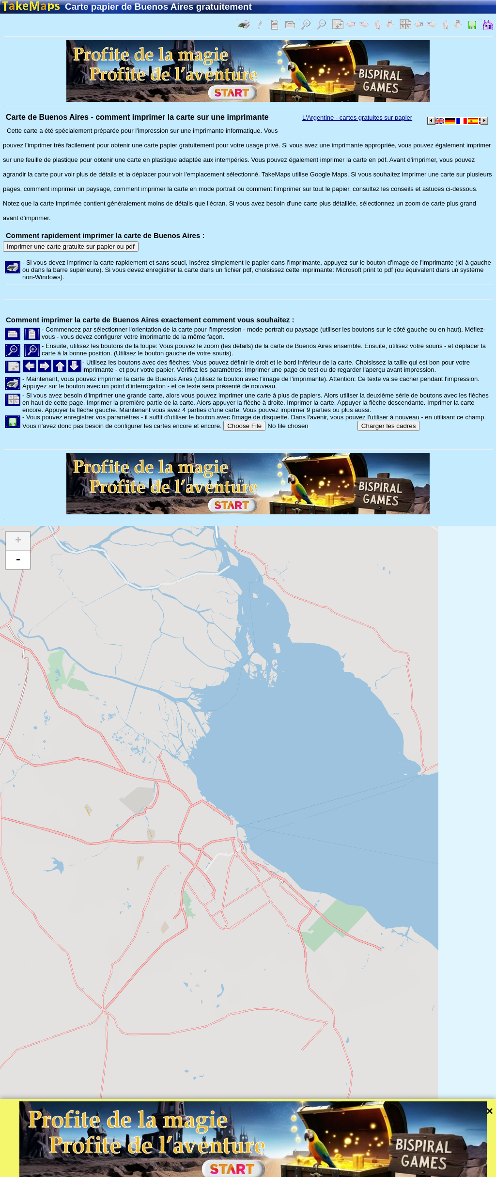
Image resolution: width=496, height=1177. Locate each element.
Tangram (336, 1157)
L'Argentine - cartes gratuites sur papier (357, 117)
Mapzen (421, 1157)
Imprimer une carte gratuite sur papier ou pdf (71, 246)
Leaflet (304, 1157)
